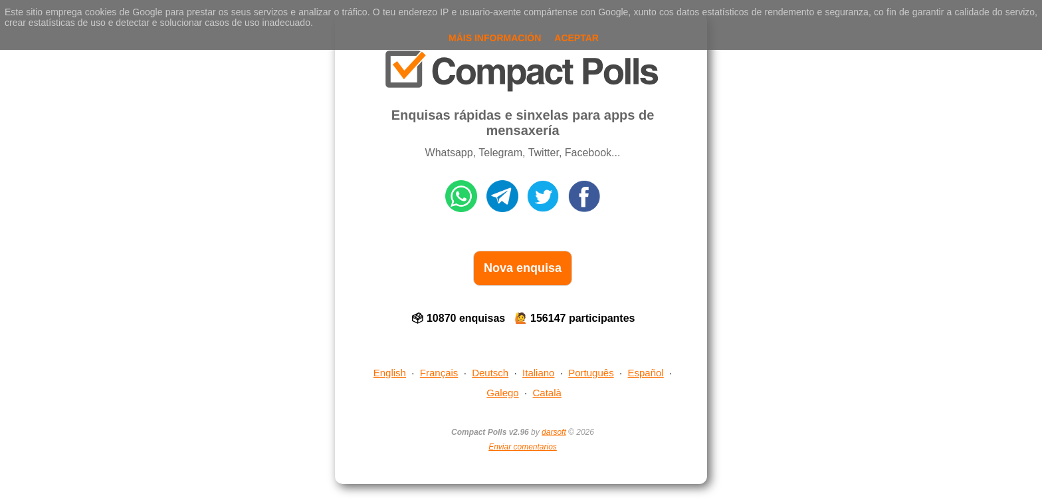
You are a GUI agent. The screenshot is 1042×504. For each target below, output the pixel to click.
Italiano (538, 372)
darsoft (554, 432)
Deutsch (490, 372)
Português (590, 372)
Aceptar (576, 38)
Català (547, 392)
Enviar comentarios (522, 446)
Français (439, 372)
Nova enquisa (523, 268)
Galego (502, 392)
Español (646, 372)
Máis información (495, 38)
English (389, 372)
